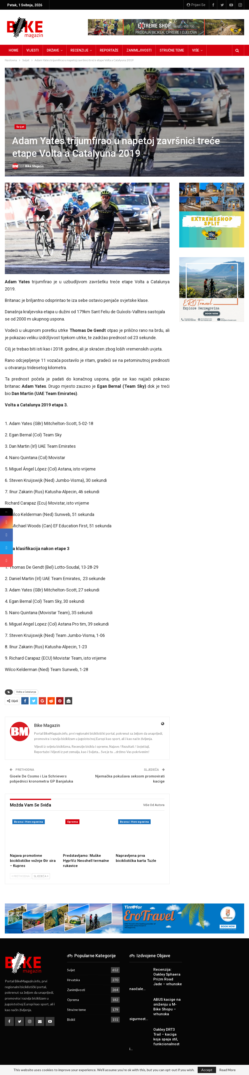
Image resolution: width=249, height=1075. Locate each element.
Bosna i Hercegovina (28, 821)
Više (195, 50)
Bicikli (71, 1020)
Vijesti (32, 50)
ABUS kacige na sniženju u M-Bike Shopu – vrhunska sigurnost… (155, 1009)
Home (13, 50)
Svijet (20, 126)
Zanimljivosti (139, 50)
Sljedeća (41, 876)
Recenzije (79, 50)
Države (53, 50)
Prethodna (21, 876)
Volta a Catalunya (26, 692)
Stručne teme (172, 50)
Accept (206, 1070)
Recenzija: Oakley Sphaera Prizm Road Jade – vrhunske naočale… (155, 979)
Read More (227, 1070)
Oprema (72, 821)
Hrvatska (73, 980)
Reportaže (109, 50)
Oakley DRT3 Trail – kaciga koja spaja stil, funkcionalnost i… (154, 1039)
